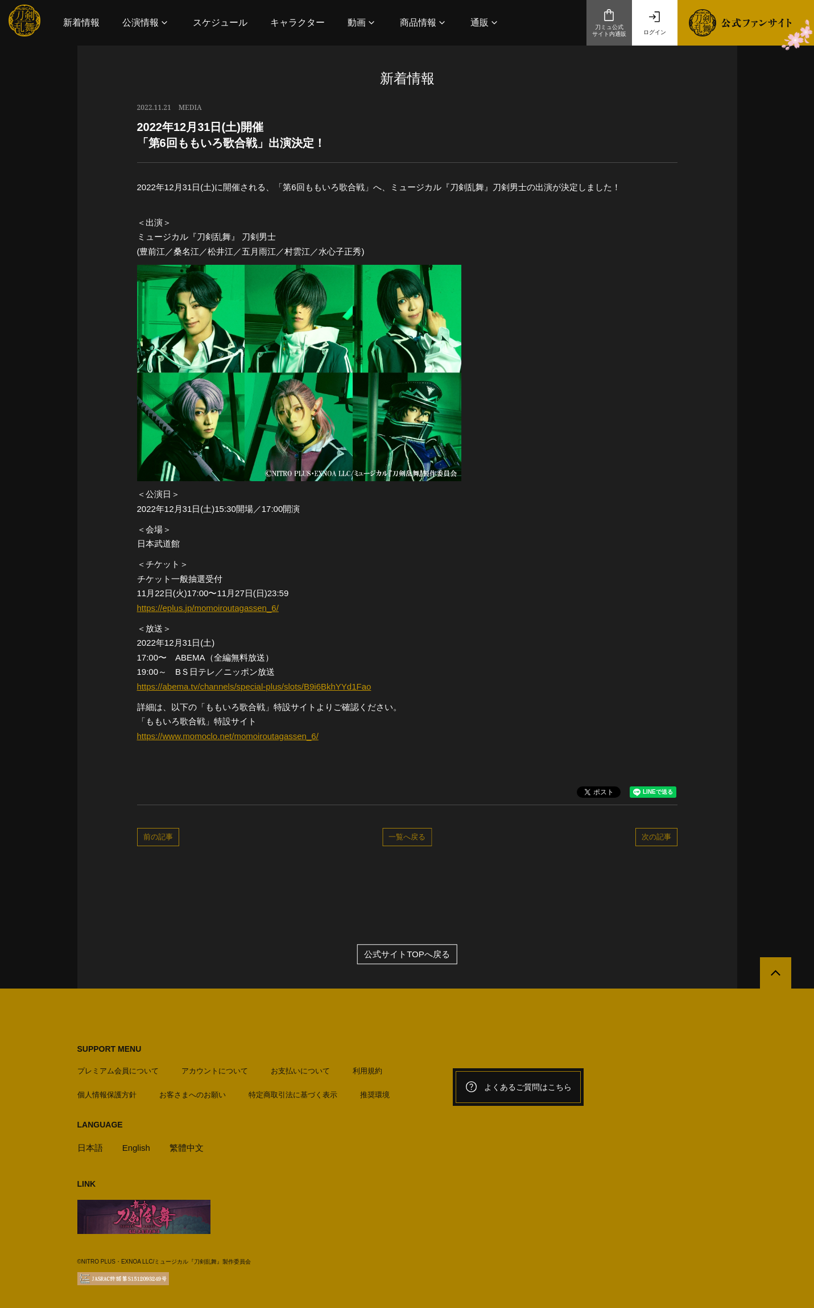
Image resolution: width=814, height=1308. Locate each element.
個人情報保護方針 (107, 1094)
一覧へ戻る (407, 836)
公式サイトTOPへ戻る (407, 954)
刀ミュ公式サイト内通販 (609, 23)
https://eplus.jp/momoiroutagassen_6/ (208, 608)
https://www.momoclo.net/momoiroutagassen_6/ (228, 736)
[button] (146, 22)
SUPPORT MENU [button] (109, 1048)
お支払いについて (300, 1071)
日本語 (90, 1148)
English (136, 1148)
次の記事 (656, 836)
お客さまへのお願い (192, 1094)
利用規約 (367, 1071)
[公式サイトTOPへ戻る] (775, 973)
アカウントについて (214, 1071)
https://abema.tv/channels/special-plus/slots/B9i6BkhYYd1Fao (254, 686)
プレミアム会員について (118, 1071)
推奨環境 (375, 1094)
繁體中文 (187, 1148)
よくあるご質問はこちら (518, 1087)
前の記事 (158, 836)
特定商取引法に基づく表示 (293, 1094)
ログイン (654, 23)
